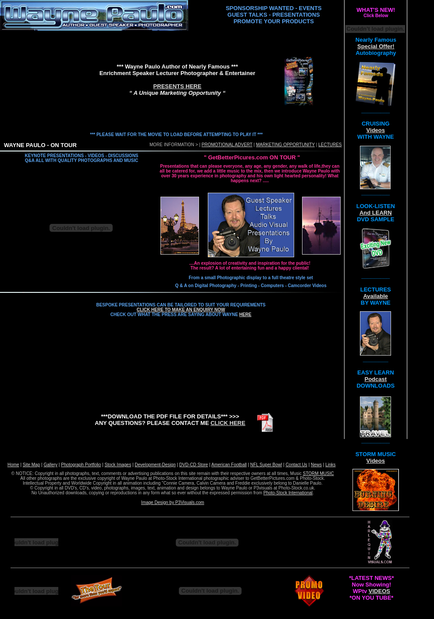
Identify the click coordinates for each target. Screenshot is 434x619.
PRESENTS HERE (177, 86)
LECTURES (330, 144)
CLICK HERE (227, 423)
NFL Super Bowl (266, 464)
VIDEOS (379, 591)
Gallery (50, 464)
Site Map (31, 464)
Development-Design (155, 464)
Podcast (375, 379)
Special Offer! (376, 46)
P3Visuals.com (189, 502)
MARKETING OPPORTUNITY (285, 144)
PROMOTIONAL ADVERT (227, 144)
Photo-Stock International (288, 492)
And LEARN (375, 212)
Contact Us (296, 464)
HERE (245, 314)
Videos (375, 130)
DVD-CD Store (193, 464)
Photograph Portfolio (81, 464)
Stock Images (118, 464)
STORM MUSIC (318, 473)
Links (330, 464)
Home (13, 464)
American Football (229, 464)
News (316, 464)
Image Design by (158, 502)
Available (375, 296)
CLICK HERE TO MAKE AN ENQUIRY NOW (181, 309)
